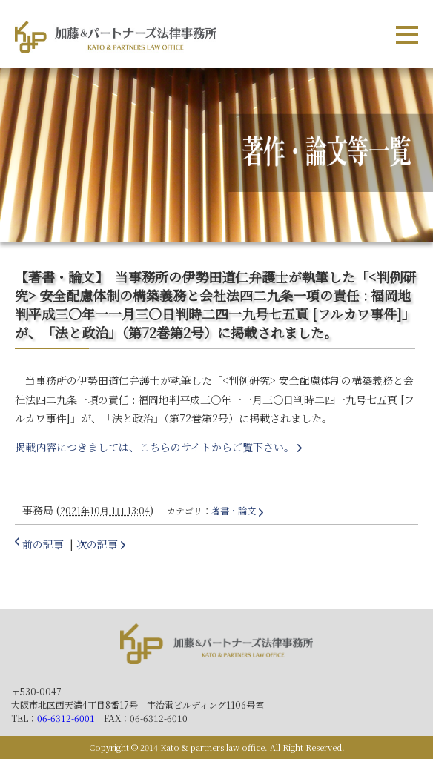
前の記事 (43, 544)
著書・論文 (233, 510)
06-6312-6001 (66, 718)
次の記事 (97, 544)
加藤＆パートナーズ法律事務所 (216, 647)
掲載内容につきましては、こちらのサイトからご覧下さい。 (154, 447)
